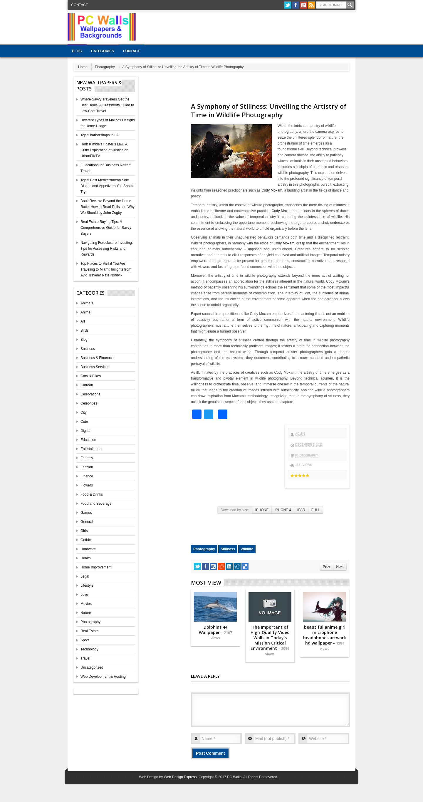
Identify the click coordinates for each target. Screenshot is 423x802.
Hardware (88, 549)
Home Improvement (95, 567)
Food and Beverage (95, 503)
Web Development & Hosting (103, 677)
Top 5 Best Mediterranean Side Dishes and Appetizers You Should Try (107, 186)
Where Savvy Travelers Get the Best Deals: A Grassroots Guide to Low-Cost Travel (107, 105)
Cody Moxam (271, 190)
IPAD (301, 510)
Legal (84, 576)
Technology (89, 649)
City (83, 412)
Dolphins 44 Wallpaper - (215, 632)
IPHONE (262, 510)
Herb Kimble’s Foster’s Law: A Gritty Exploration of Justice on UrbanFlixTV (104, 150)
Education (88, 440)
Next (339, 567)
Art (82, 321)
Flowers (86, 485)
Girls (84, 531)
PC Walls (234, 777)
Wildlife (247, 549)
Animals (86, 303)
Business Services (94, 367)
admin (300, 433)
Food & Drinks (91, 494)
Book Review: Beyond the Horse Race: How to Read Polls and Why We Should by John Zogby (107, 207)
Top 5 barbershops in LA (99, 135)
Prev (326, 567)
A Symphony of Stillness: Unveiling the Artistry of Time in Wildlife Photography (268, 110)
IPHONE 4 (283, 510)
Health (85, 558)
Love (84, 595)
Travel (85, 658)
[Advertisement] (248, 26)
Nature (85, 613)
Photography (105, 67)
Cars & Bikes (90, 376)
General (86, 522)
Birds (84, 330)
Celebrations (90, 394)
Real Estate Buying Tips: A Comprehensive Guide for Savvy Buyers (105, 228)
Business (87, 349)
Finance (86, 476)
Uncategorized (91, 667)
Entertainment (91, 449)
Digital (85, 431)
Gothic (85, 540)
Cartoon (86, 385)
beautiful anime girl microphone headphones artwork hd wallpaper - (324, 637)
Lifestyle (86, 585)
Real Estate (89, 631)
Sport (84, 640)
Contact (79, 5)
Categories (102, 51)
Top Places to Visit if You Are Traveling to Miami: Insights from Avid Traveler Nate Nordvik (105, 269)
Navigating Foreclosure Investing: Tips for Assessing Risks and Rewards (106, 248)
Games (86, 513)
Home (83, 67)
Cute (84, 422)
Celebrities (88, 403)
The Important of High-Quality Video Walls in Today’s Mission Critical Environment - (270, 640)
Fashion (86, 467)
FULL (315, 510)
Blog (77, 51)
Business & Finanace (97, 358)
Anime (85, 312)
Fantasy (86, 458)
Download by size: (235, 510)
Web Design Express (180, 777)
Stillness (228, 549)
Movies (86, 604)
